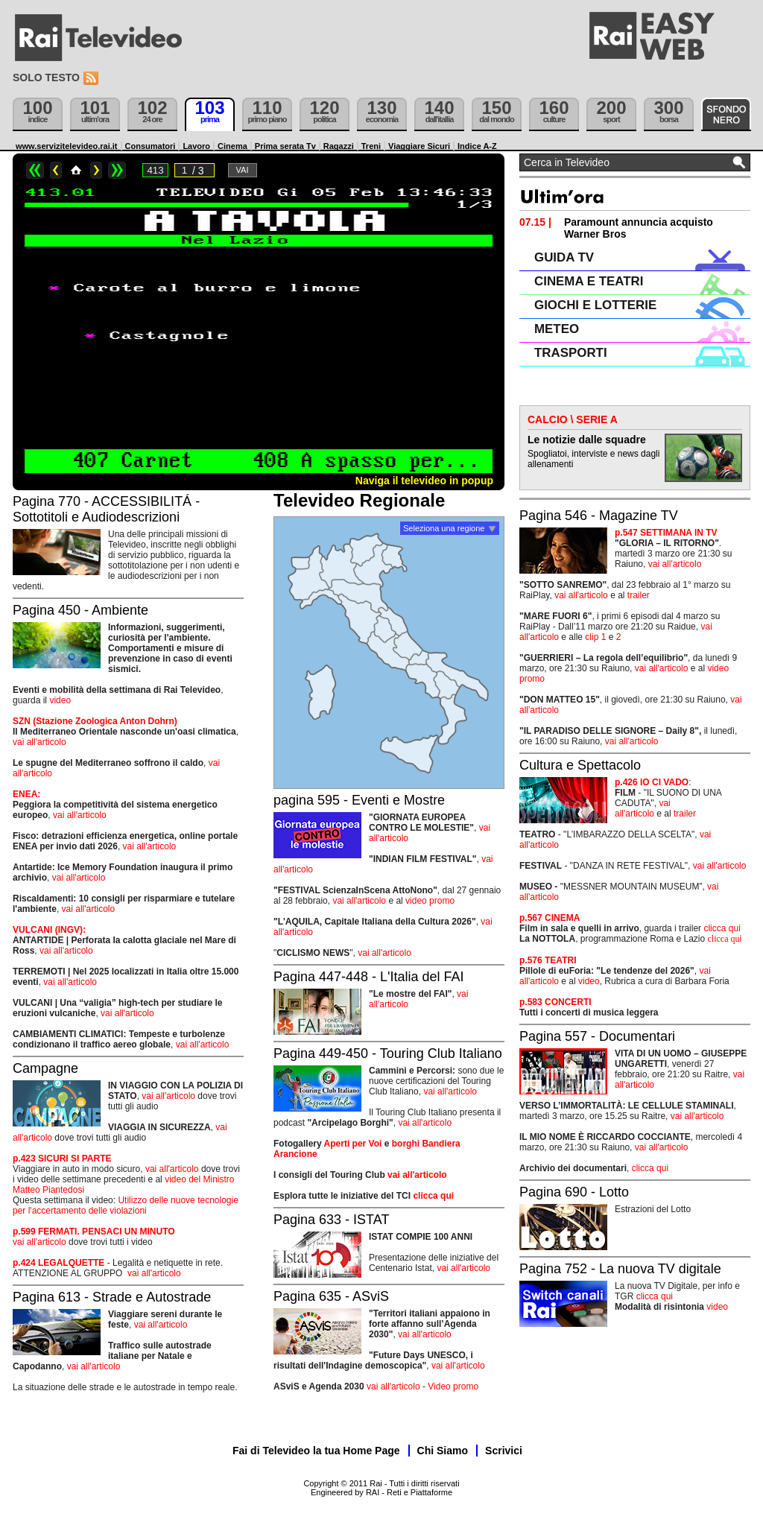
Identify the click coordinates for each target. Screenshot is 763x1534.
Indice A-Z (477, 146)
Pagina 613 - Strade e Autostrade (112, 1297)
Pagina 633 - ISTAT (331, 1219)
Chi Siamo (442, 1451)
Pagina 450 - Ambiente (80, 610)
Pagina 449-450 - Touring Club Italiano (387, 1053)
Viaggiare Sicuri (419, 146)
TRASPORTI (570, 353)
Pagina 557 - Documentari (597, 1036)
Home (76, 170)
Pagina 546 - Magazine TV (598, 515)
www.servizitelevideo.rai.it (67, 146)
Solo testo (46, 77)
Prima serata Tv (285, 146)
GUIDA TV (564, 257)
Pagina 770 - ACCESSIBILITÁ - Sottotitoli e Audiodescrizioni (106, 509)
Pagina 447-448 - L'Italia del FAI (368, 976)
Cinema (232, 146)
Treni (371, 146)
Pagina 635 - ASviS (331, 1296)
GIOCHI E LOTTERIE (595, 305)
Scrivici (503, 1451)
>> (117, 170)
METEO (556, 329)
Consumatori (150, 146)
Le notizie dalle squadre (587, 440)
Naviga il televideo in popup (424, 480)
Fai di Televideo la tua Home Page (316, 1451)
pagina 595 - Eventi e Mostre (359, 800)
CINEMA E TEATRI (588, 281)
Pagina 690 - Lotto (574, 1192)
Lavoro (196, 146)
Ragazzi (338, 146)
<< (35, 170)
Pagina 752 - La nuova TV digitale (620, 1268)
